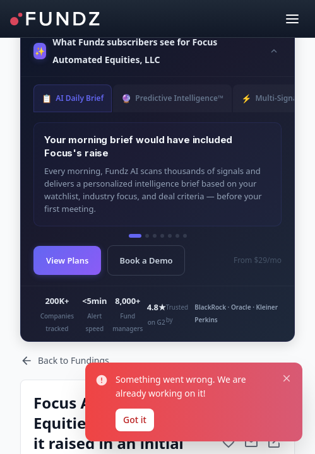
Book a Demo (145, 260)
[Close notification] (286, 379)
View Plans (67, 260)
